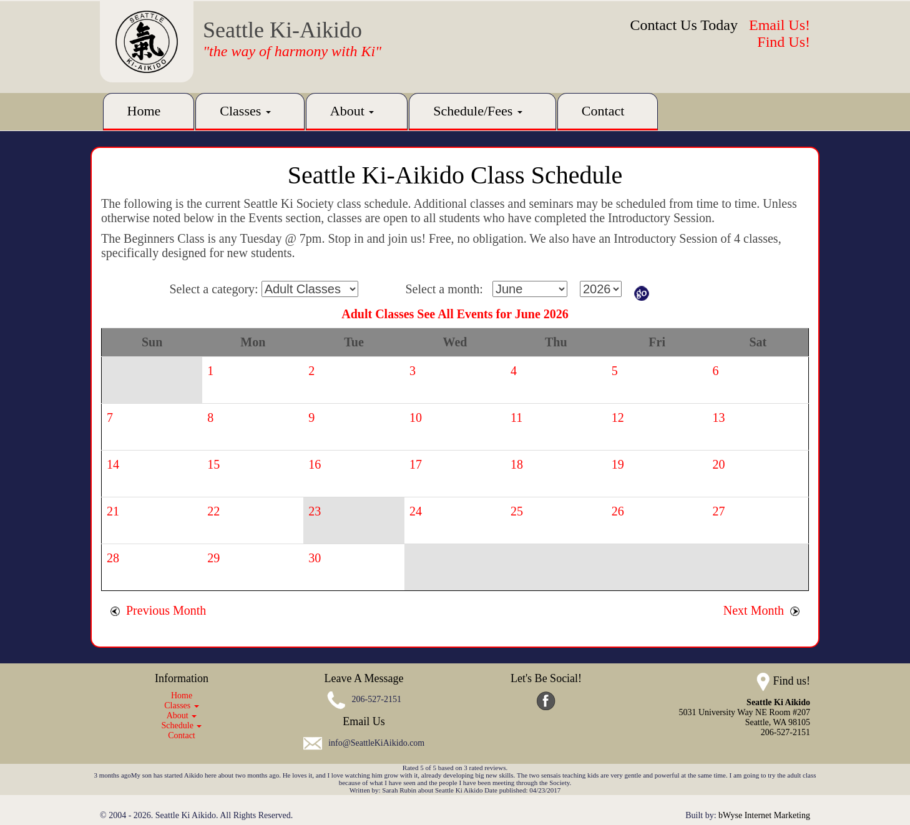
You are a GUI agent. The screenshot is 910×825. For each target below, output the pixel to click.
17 (415, 464)
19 (618, 464)
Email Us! (779, 25)
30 (314, 558)
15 (213, 464)
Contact (603, 111)
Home (144, 111)
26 (618, 511)
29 (213, 558)
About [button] (352, 111)
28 (113, 558)
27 (719, 511)
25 (517, 511)
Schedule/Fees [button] (477, 111)
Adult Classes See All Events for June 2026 (455, 314)
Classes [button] (245, 111)
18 (517, 464)
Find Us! (783, 42)
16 (314, 464)
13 (719, 417)
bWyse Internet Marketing (764, 815)
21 (113, 511)
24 (415, 511)
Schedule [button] (182, 725)
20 (719, 464)
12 (618, 417)
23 (314, 511)
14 (113, 464)
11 (516, 417)
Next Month (761, 610)
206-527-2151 (376, 700)
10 (415, 417)
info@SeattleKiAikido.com (376, 743)
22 (213, 511)
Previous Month (158, 610)
